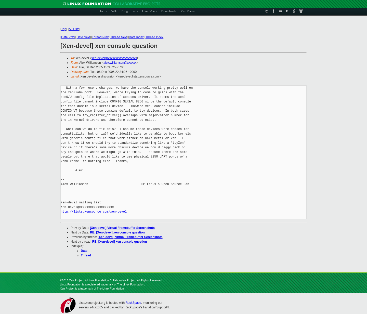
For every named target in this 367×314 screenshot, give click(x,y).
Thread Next (118, 37)
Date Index (136, 37)
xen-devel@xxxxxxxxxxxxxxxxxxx (114, 58)
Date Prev (68, 37)
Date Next (83, 37)
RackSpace (133, 303)
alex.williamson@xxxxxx (119, 62)
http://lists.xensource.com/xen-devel (94, 212)
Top (63, 29)
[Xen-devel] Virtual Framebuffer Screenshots (122, 228)
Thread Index (155, 37)
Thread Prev (100, 37)
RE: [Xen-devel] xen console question (117, 232)
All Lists (74, 29)
